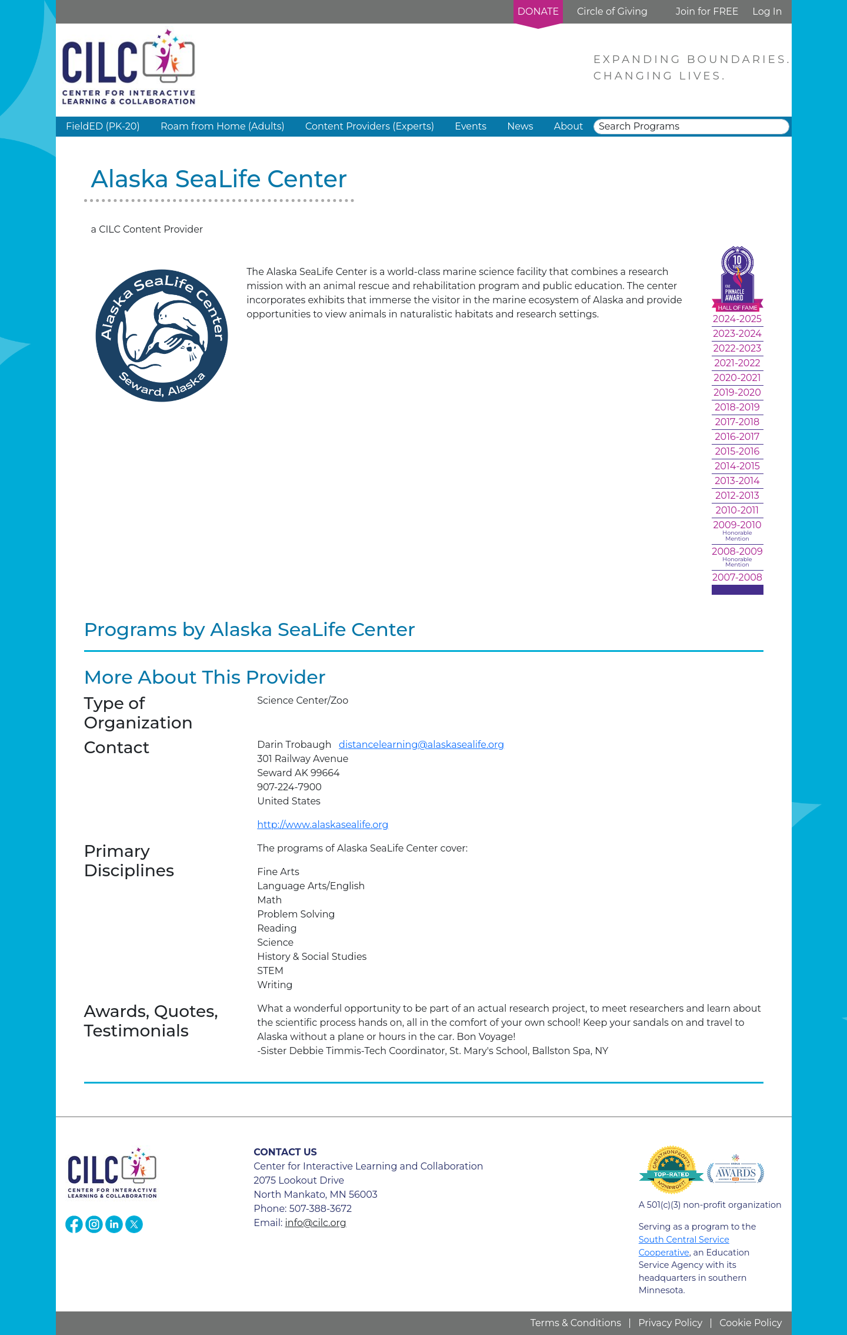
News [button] (520, 126)
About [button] (568, 126)
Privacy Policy (670, 1323)
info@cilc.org (315, 1222)
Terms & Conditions (576, 1323)
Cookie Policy (750, 1323)
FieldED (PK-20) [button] (103, 126)
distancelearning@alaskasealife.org (421, 744)
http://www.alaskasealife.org (322, 824)
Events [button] (470, 126)
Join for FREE (707, 11)
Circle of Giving (612, 11)
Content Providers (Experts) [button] (369, 126)
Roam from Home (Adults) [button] (223, 126)
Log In (767, 11)
